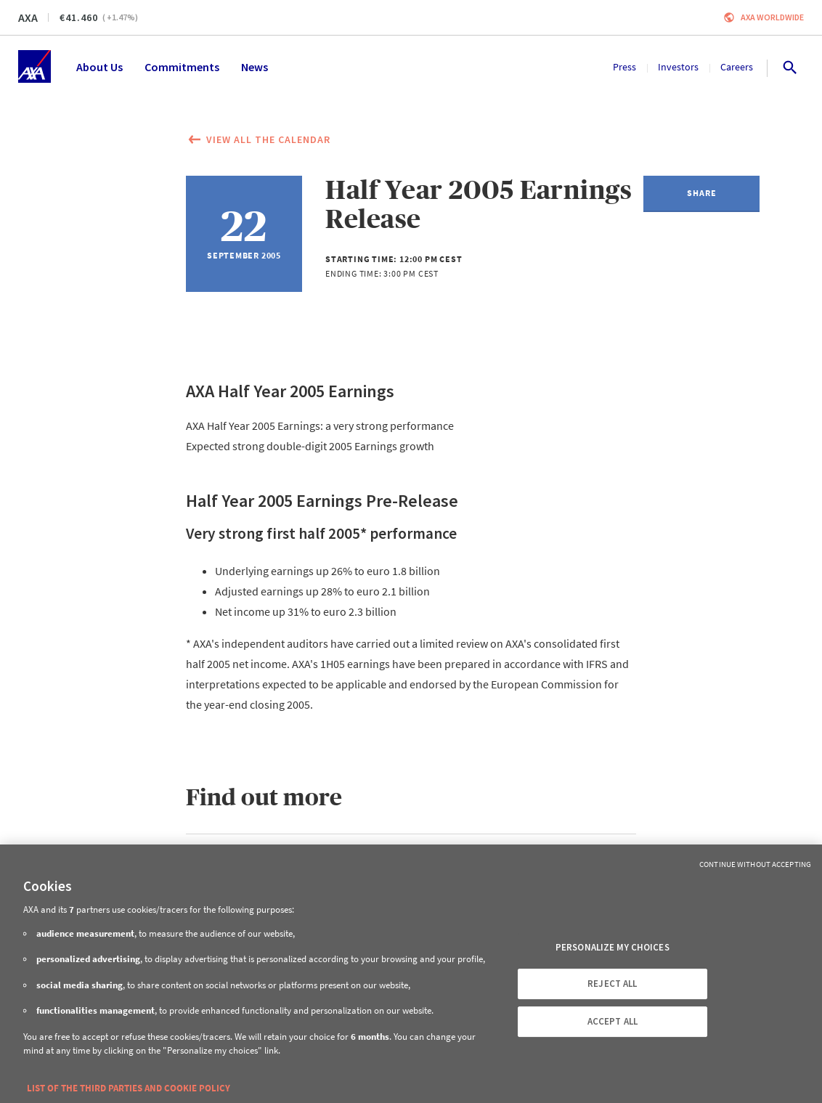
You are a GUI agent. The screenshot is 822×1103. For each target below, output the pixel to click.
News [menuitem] (254, 66)
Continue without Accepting (755, 864)
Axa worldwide (772, 17)
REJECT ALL (612, 983)
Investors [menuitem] (678, 66)
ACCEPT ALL (612, 1021)
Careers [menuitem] (736, 66)
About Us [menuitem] (99, 66)
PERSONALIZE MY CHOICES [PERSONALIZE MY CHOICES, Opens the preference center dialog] (613, 947)
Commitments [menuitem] (182, 66)
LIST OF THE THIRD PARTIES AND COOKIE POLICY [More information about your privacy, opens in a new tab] (128, 1088)
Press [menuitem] (624, 66)
